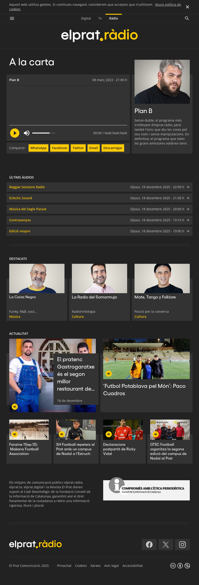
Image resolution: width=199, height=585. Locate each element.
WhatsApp (38, 148)
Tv (100, 18)
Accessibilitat (133, 565)
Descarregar (112, 148)
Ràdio (113, 18)
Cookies (81, 565)
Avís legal (111, 565)
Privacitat (64, 565)
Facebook (59, 148)
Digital (86, 18)
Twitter (78, 148)
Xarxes (96, 565)
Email (93, 148)
